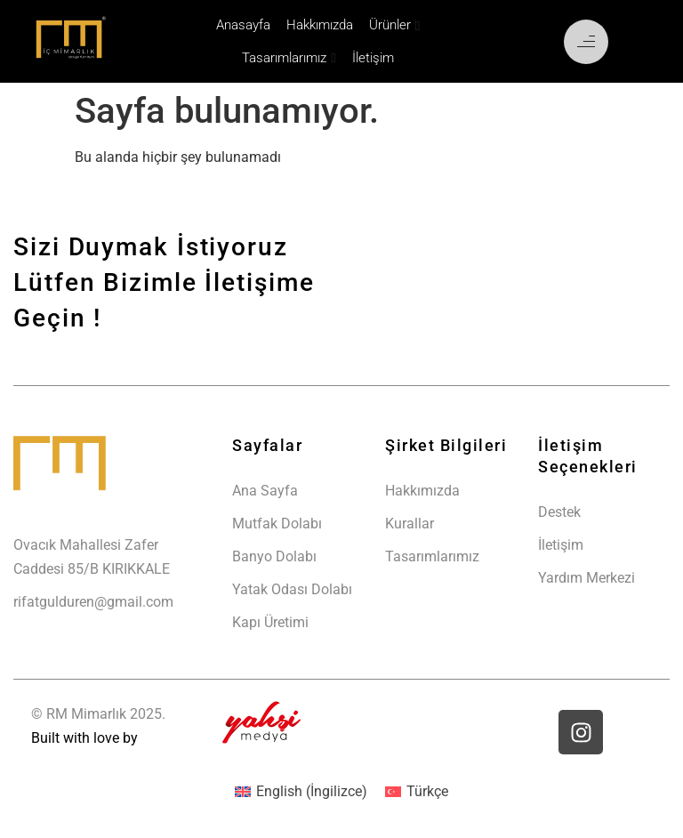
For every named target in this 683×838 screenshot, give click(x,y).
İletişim (373, 58)
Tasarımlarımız (284, 58)
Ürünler (390, 25)
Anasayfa (243, 25)
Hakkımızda (319, 25)
